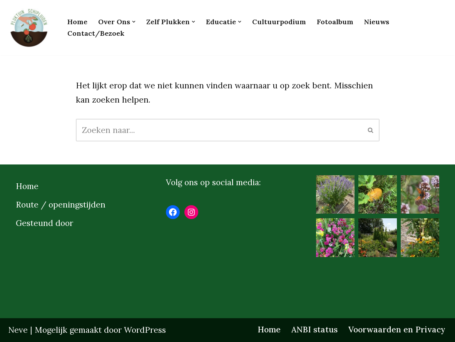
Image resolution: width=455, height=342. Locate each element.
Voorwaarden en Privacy (396, 329)
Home (77, 21)
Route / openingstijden (60, 204)
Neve (18, 330)
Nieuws (376, 21)
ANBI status (314, 329)
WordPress (145, 330)
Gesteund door (44, 223)
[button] (133, 21)
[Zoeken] (219, 130)
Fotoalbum (335, 21)
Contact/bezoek (95, 33)
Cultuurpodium (279, 21)
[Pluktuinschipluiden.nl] (31, 27)
